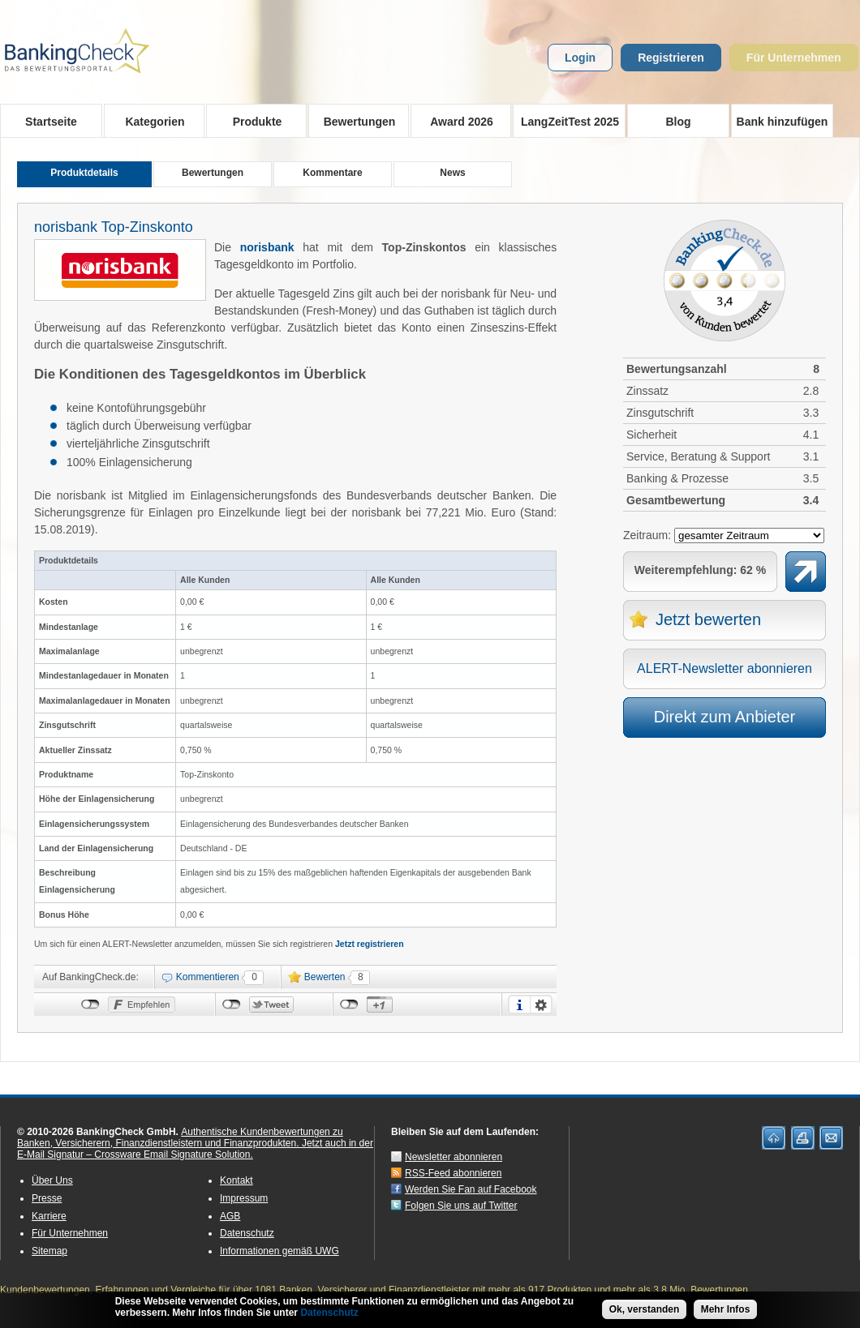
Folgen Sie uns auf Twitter (461, 1205)
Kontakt (236, 1180)
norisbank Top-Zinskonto (113, 227)
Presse (47, 1198)
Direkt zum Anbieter (725, 717)
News (452, 172)
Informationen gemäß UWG (279, 1251)
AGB (230, 1216)
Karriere (49, 1216)
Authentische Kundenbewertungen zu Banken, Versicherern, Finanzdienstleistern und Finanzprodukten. (180, 1137)
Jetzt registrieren (369, 944)
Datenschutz (247, 1233)
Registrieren (671, 57)
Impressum (244, 1198)
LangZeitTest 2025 (566, 121)
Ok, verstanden (644, 1309)
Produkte (252, 121)
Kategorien (150, 121)
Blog (677, 121)
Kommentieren (207, 977)
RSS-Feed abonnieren (453, 1173)
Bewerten (325, 977)
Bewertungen (354, 121)
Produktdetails (84, 172)
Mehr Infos (725, 1309)
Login (580, 57)
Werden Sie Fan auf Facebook (471, 1189)
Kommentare (332, 172)
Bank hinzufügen (782, 121)
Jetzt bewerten (708, 619)
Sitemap (49, 1251)
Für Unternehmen (793, 57)
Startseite (51, 121)
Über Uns (52, 1180)
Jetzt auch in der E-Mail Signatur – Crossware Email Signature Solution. (195, 1148)
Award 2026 (456, 121)
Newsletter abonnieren (453, 1157)
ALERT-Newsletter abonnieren (724, 668)
